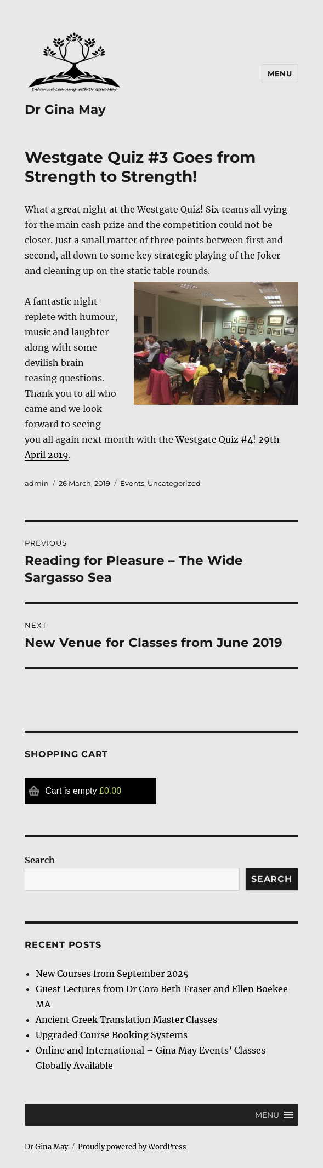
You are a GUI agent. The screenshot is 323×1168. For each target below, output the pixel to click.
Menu (280, 73)
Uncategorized (174, 483)
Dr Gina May (65, 109)
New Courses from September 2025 (112, 973)
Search (40, 860)
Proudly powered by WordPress (132, 1147)
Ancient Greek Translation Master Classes (126, 1019)
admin (37, 483)
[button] (267, 1115)
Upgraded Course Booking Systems (112, 1034)
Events (132, 483)
